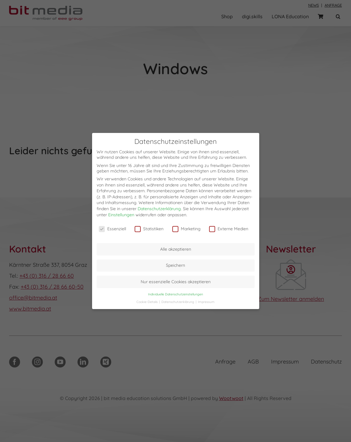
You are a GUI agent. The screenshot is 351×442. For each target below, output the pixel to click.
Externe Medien (228, 228)
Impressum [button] (206, 302)
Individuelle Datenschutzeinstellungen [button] (175, 294)
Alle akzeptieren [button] (175, 249)
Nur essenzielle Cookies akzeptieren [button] (176, 281)
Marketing (186, 228)
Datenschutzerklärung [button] (178, 302)
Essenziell (112, 228)
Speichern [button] (175, 265)
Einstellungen (121, 215)
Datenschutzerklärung (159, 208)
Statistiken (149, 228)
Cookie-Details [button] (147, 302)
